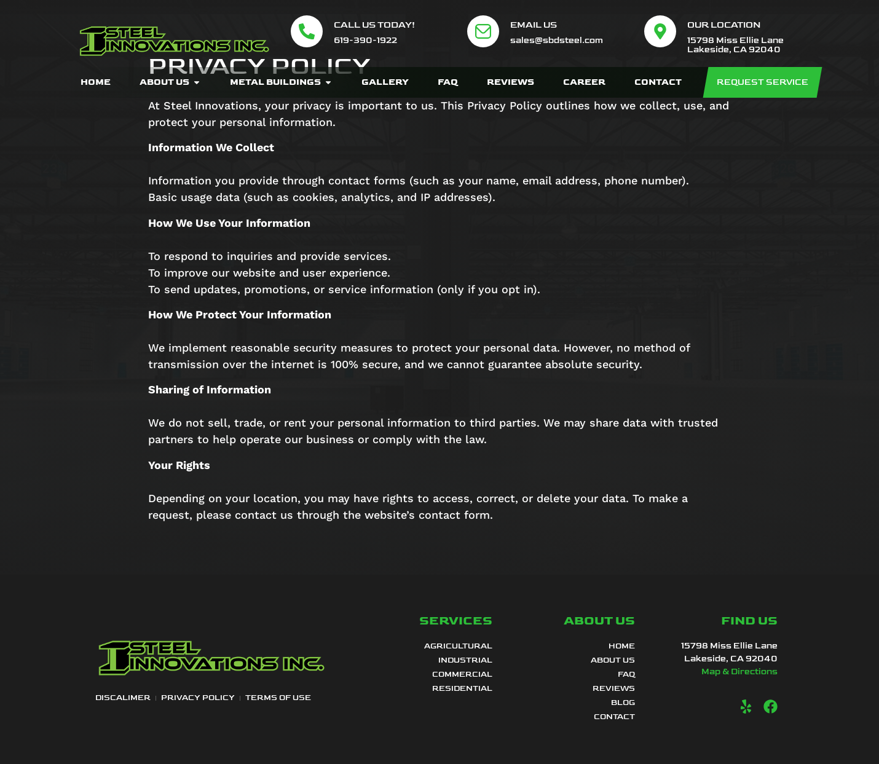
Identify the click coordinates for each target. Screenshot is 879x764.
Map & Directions (739, 671)
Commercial (462, 674)
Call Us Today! (374, 25)
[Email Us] (483, 31)
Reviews (614, 688)
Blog (623, 702)
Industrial (465, 660)
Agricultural (458, 646)
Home (622, 646)
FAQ (626, 674)
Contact (614, 717)
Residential (462, 688)
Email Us (533, 25)
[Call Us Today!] (307, 31)
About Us (613, 660)
